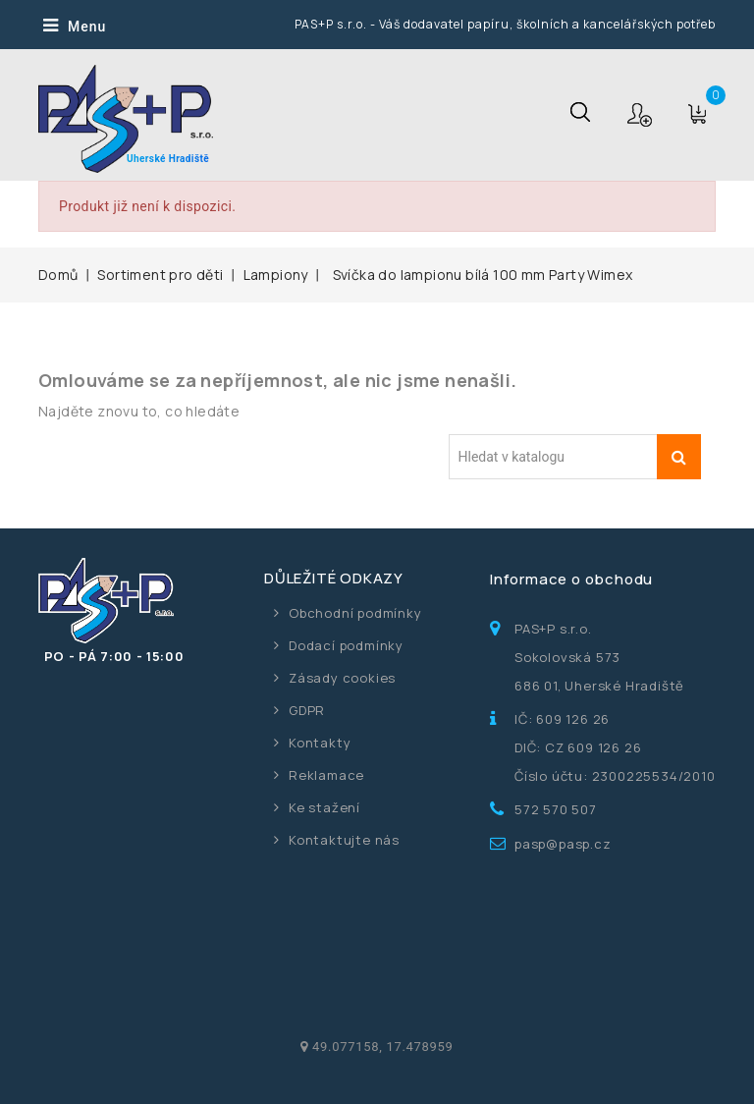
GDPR (307, 710)
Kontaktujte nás (344, 840)
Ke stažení (324, 807)
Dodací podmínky (346, 645)
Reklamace (326, 775)
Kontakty (319, 742)
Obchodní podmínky (355, 613)
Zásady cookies (342, 678)
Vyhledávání (679, 456)
